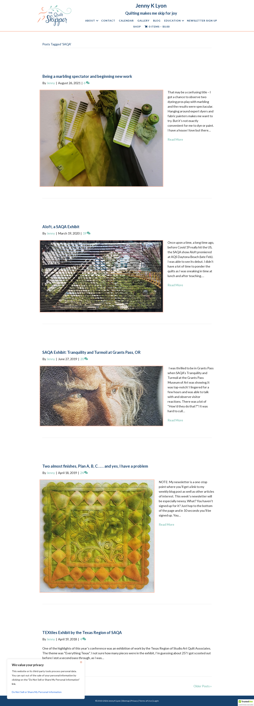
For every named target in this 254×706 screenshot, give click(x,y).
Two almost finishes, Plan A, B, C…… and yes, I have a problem (95, 466)
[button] (97, 21)
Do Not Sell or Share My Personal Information (37, 691)
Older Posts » (202, 686)
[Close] (81, 662)
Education (172, 20)
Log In (156, 700)
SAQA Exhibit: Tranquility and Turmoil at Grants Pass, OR (91, 352)
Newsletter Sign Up (202, 20)
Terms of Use (145, 700)
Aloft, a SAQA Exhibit (60, 226)
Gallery (143, 20)
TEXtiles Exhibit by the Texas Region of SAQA (82, 632)
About (90, 20)
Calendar (126, 20)
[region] (46, 679)
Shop (137, 26)
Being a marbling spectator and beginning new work (87, 76)
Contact (108, 20)
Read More (175, 139)
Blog (157, 20)
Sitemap (125, 700)
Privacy (134, 700)
